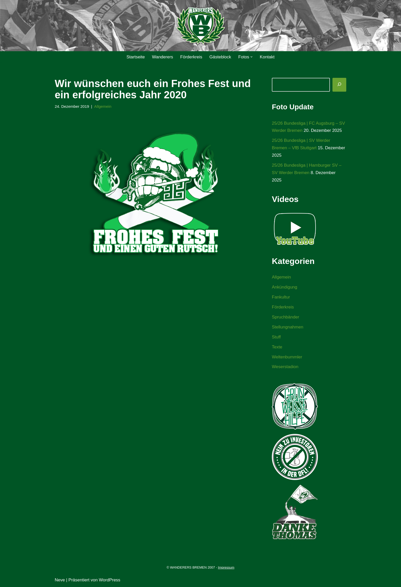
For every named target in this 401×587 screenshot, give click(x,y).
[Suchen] (339, 85)
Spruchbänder (285, 317)
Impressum (226, 567)
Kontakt (267, 57)
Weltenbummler (287, 357)
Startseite (135, 57)
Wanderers (162, 57)
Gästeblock (220, 57)
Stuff (276, 337)
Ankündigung (284, 287)
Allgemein (102, 106)
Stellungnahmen (287, 327)
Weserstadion (285, 366)
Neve (60, 580)
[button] (251, 57)
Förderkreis (191, 57)
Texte (277, 347)
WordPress (109, 580)
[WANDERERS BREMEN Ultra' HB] (200, 25)
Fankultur (281, 297)
